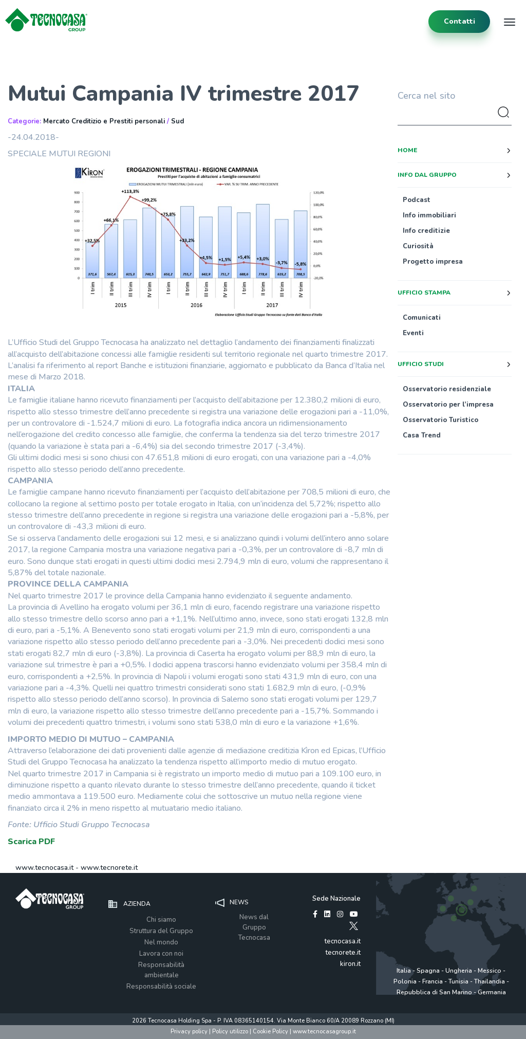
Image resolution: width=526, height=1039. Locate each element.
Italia (404, 971)
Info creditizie (426, 230)
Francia (432, 981)
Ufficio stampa (424, 292)
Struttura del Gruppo (161, 931)
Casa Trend (422, 435)
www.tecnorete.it (109, 867)
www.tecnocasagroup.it (324, 1031)
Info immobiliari (429, 215)
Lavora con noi (161, 953)
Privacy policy (189, 1031)
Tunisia (458, 981)
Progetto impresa (433, 261)
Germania (492, 992)
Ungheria (458, 971)
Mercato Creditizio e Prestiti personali (104, 121)
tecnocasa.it (343, 941)
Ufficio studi (421, 364)
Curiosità (418, 246)
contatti (459, 21)
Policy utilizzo (230, 1031)
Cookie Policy (270, 1031)
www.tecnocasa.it (44, 867)
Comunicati (422, 317)
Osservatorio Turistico (440, 420)
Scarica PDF (31, 841)
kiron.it (350, 964)
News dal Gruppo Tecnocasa (254, 927)
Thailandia (489, 981)
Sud (177, 121)
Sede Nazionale (336, 898)
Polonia (405, 981)
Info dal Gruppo (427, 175)
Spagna (428, 971)
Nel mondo (161, 942)
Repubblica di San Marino (434, 992)
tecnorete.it (343, 952)
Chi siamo (161, 919)
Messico (489, 971)
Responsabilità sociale (161, 986)
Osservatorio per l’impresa (448, 404)
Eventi (413, 333)
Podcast (416, 200)
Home (407, 150)
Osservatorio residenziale (447, 389)
